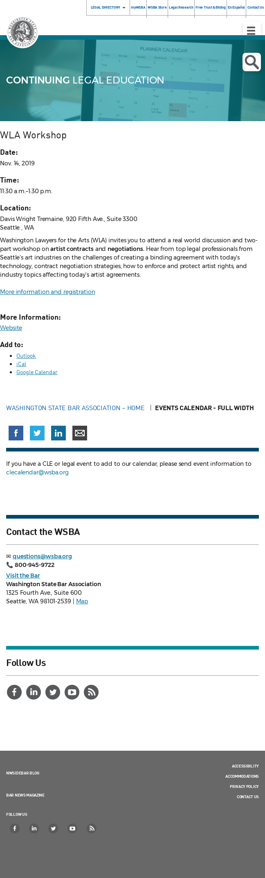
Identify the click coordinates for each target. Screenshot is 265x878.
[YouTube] (73, 692)
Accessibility (245, 765)
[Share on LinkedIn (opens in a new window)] (58, 433)
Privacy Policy (244, 786)
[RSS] (92, 692)
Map (82, 601)
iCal (21, 363)
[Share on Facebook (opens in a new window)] (16, 433)
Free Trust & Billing (210, 7)
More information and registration (47, 292)
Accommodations (242, 776)
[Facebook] (15, 692)
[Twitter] (54, 692)
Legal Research (181, 7)
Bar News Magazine (25, 794)
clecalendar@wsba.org (37, 472)
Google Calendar (37, 371)
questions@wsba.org (42, 556)
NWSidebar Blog (22, 772)
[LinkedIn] (34, 692)
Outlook (26, 355)
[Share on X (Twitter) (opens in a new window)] (37, 433)
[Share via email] (80, 433)
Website (11, 328)
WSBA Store (157, 7)
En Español (236, 7)
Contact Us (248, 796)
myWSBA (138, 7)
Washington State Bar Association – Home (76, 408)
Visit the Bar (23, 575)
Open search (252, 62)
